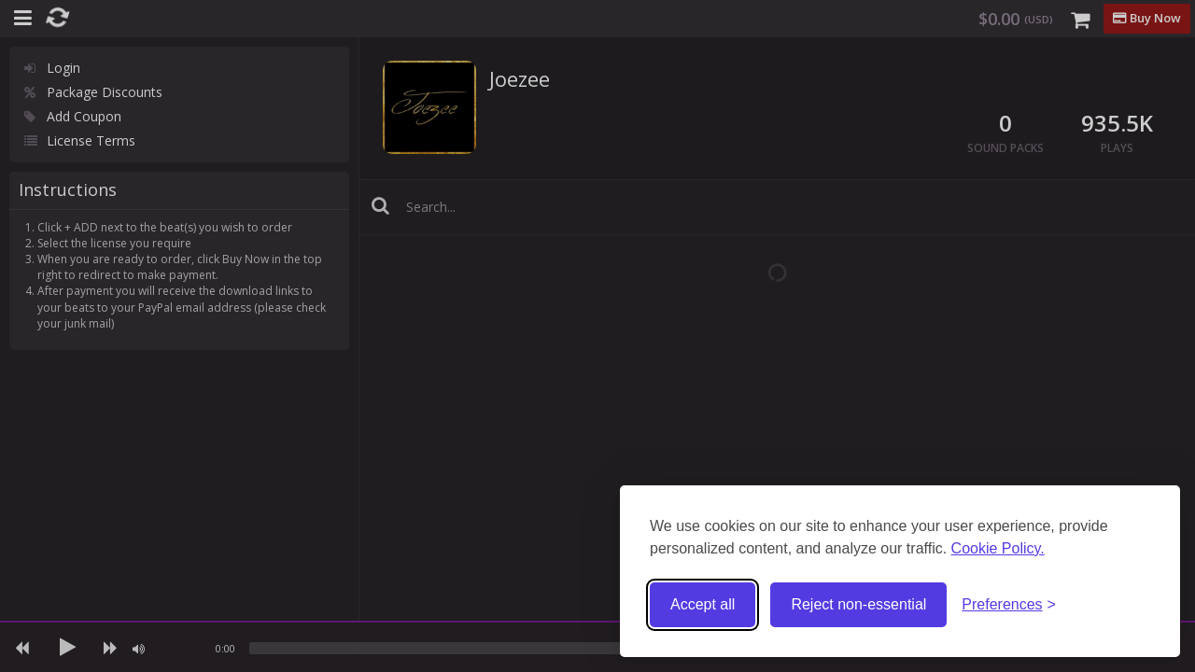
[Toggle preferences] (1009, 605)
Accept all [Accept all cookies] (702, 604)
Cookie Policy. (998, 548)
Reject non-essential (858, 604)
